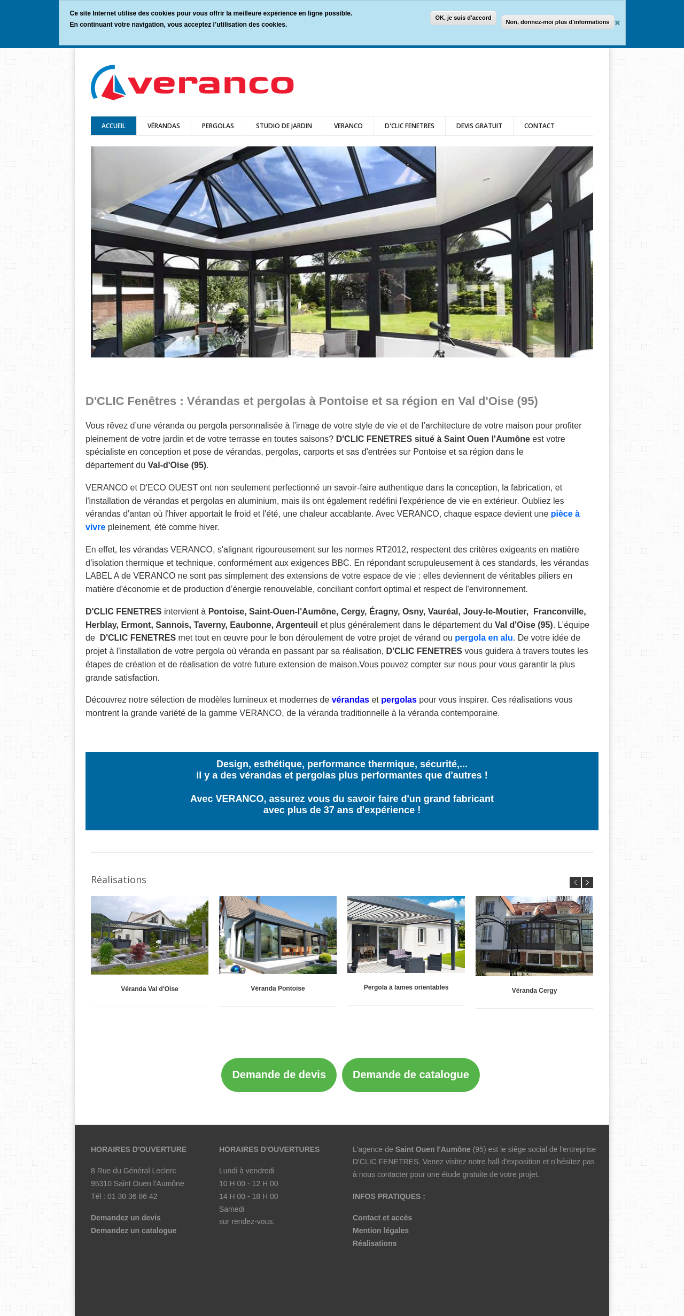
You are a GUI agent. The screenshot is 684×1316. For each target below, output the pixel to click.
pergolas (218, 125)
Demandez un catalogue (133, 1230)
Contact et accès (382, 1217)
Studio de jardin (284, 125)
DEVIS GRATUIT (479, 125)
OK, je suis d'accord (463, 17)
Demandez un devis (126, 1217)
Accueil (114, 125)
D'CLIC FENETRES (409, 125)
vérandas (163, 125)
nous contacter (383, 1174)
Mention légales (381, 1230)
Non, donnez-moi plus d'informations (558, 22)
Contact (539, 125)
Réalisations (375, 1243)
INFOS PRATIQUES (387, 1196)
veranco (348, 125)
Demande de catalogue (411, 1074)
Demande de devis (279, 1074)
